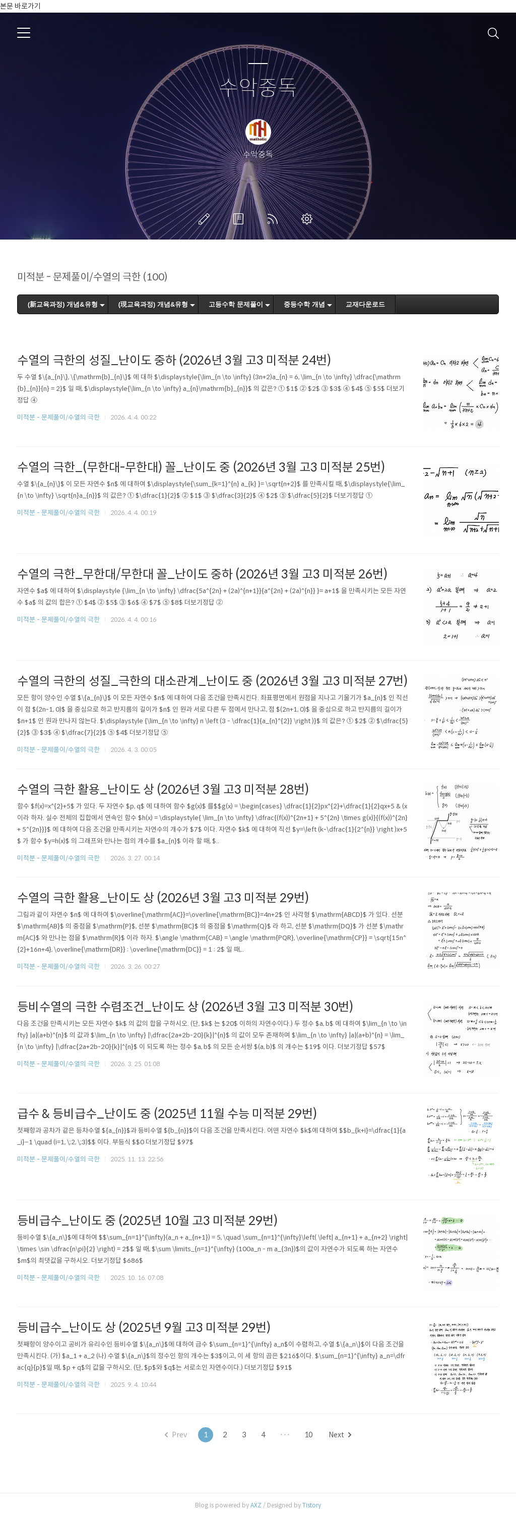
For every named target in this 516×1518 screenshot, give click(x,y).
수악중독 (258, 88)
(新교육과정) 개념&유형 (63, 304)
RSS (275, 219)
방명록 (240, 219)
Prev (176, 1434)
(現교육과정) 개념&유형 (153, 304)
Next (340, 1434)
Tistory (311, 1505)
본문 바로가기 (20, 6)
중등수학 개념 (304, 304)
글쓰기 (206, 219)
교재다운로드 (365, 304)
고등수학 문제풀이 (236, 304)
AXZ (256, 1505)
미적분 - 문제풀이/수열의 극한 (58, 417)
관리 (309, 219)
